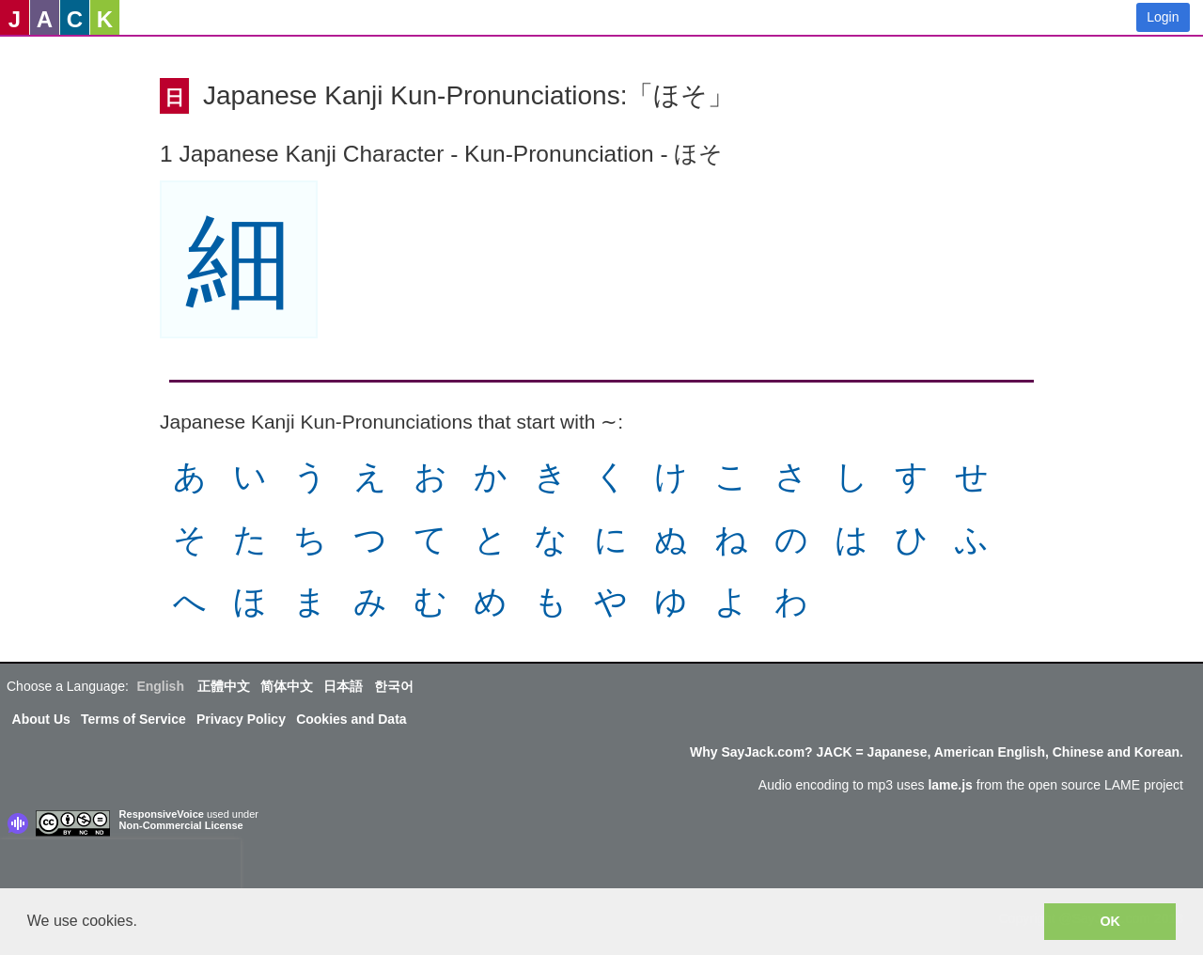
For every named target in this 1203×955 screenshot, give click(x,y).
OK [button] (1110, 921)
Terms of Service (133, 719)
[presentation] (120, 867)
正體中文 (223, 686)
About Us (41, 719)
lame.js (950, 784)
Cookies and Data (351, 719)
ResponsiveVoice (161, 814)
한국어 (394, 686)
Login (1163, 16)
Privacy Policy (241, 719)
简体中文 (286, 686)
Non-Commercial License (181, 825)
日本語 (343, 686)
